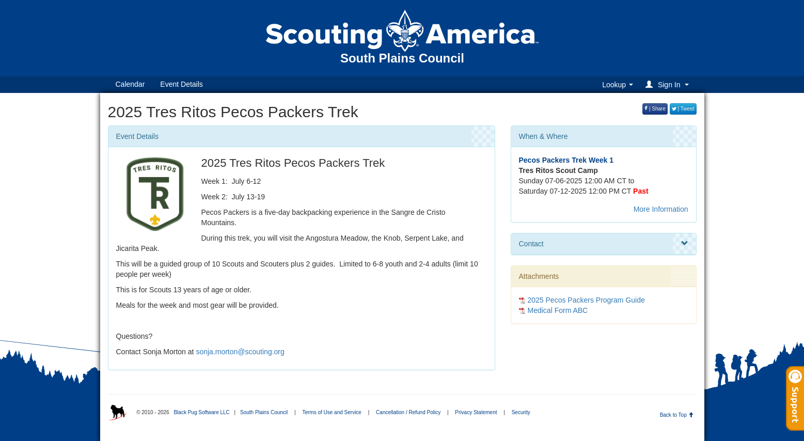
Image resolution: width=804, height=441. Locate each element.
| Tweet (683, 109)
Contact (603, 244)
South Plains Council (264, 412)
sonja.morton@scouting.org (240, 352)
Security (521, 412)
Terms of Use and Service (331, 412)
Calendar (130, 84)
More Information (661, 209)
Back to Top (676, 415)
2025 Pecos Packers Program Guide (586, 300)
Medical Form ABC (558, 310)
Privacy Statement (476, 412)
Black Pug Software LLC (201, 412)
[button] (668, 84)
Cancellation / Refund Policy (408, 412)
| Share (655, 109)
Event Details (181, 84)
